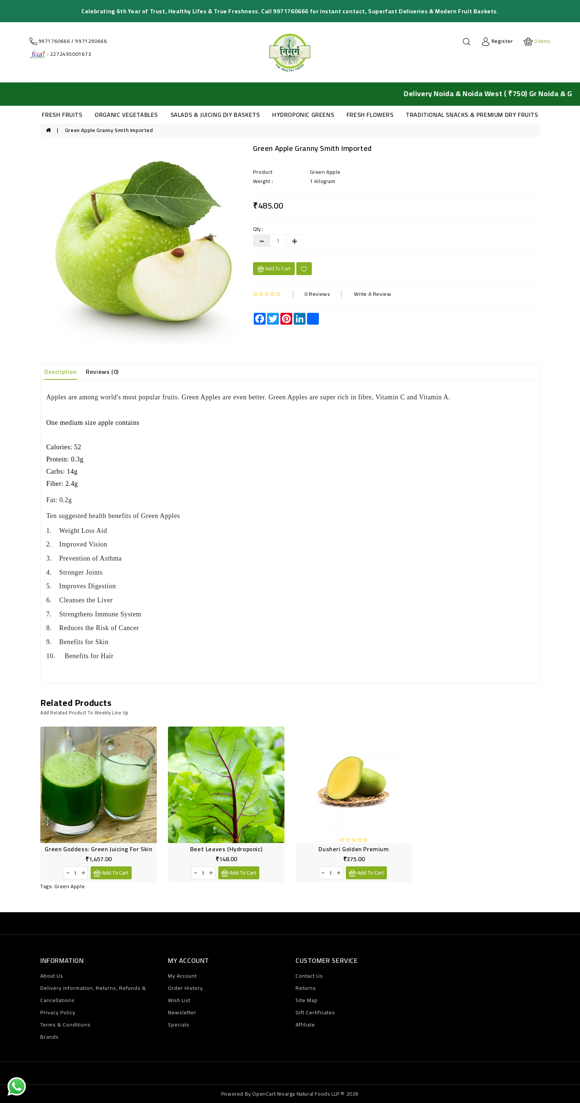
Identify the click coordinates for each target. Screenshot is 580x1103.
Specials (178, 1024)
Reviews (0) (102, 371)
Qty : (258, 229)
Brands (49, 1037)
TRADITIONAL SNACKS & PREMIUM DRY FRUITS (472, 114)
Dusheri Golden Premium (353, 849)
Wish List (179, 1000)
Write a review (372, 294)
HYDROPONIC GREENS (303, 114)
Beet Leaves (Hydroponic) (226, 849)
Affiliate (305, 1024)
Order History (185, 988)
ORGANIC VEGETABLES (126, 114)
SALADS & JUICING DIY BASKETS (215, 114)
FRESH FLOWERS (370, 114)
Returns (306, 988)
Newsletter (182, 1012)
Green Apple (69, 886)
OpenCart (264, 1094)
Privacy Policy (57, 1012)
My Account (182, 976)
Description (60, 371)
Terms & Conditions (65, 1024)
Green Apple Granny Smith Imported (109, 130)
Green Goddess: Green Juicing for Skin (98, 849)
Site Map (307, 1000)
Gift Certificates (315, 1012)
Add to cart (273, 268)
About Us (51, 976)
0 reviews (317, 294)
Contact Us (309, 976)
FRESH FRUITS (62, 114)
